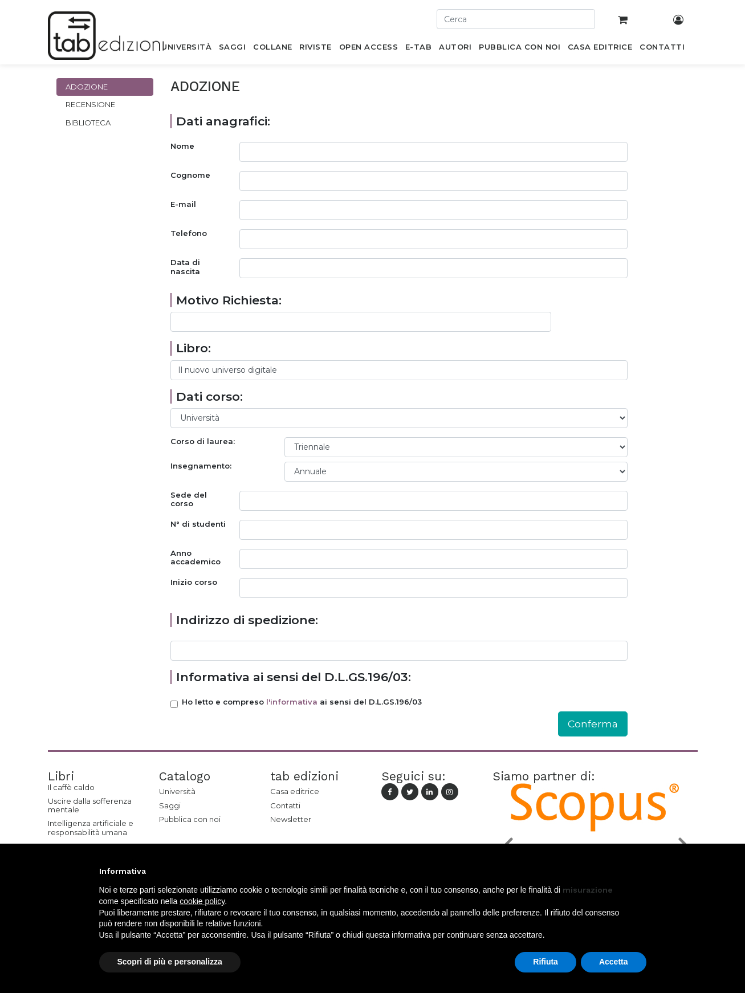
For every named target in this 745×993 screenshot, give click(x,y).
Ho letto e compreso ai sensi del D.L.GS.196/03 (302, 702)
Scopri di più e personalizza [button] (169, 961)
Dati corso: (209, 396)
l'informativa (291, 701)
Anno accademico (195, 558)
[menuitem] (186, 49)
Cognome (190, 175)
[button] (641, 871)
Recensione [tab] (90, 104)
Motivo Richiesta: (229, 300)
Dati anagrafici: (223, 121)
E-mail (183, 204)
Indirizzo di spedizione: (247, 620)
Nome (182, 146)
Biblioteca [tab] (88, 122)
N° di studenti (198, 524)
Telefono (188, 233)
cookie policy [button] (202, 901)
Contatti (285, 805)
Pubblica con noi (190, 819)
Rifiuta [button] (545, 961)
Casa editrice (294, 791)
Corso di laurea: (202, 441)
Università (177, 791)
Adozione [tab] (87, 86)
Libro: (193, 348)
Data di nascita (185, 267)
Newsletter (290, 819)
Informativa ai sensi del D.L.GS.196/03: (293, 677)
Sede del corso (188, 499)
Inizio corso (193, 582)
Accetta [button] (613, 961)
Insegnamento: (200, 466)
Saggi (170, 805)
